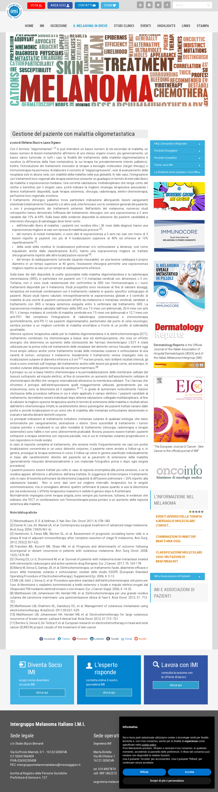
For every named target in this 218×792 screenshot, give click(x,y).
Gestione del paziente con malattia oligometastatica (73, 133)
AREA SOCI (58, 5)
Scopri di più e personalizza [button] (167, 780)
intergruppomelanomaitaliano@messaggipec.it (48, 764)
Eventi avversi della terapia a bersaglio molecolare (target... (179, 521)
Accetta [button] (189, 772)
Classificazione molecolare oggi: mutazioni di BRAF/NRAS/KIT (179, 557)
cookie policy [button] (149, 744)
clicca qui (42, 692)
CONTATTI (85, 5)
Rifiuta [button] (144, 772)
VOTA (34, 5)
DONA (108, 5)
